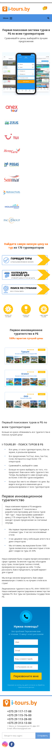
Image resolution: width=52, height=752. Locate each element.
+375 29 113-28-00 (19, 719)
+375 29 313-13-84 (19, 723)
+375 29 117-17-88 (19, 711)
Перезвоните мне (26, 676)
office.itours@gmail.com (22, 729)
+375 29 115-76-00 (19, 715)
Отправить (42, 735)
